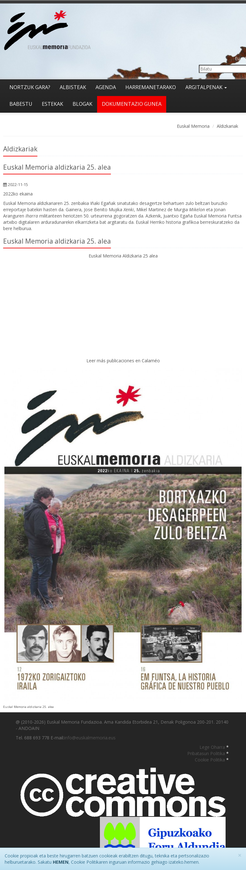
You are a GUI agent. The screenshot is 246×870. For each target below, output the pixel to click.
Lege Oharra (213, 747)
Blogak (82, 103)
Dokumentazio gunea (131, 103)
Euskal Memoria (193, 126)
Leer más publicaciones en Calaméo (123, 361)
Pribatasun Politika (206, 753)
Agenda (106, 87)
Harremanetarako (150, 87)
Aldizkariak (227, 126)
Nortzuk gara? (29, 87)
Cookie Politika (210, 760)
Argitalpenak (206, 87)
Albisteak (73, 87)
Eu (237, 58)
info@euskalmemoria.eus (90, 738)
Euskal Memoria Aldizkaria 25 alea (123, 256)
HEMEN (60, 862)
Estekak (52, 103)
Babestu (20, 103)
